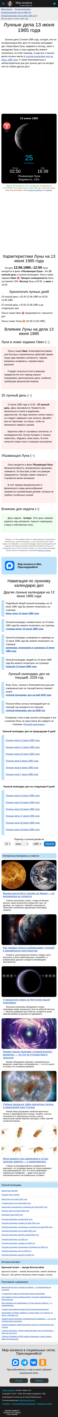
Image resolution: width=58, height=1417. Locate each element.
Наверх (39, 1380)
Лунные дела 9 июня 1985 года (22, 761)
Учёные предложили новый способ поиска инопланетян (25, 1309)
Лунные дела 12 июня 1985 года (23, 740)
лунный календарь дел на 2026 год (25, 710)
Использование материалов (24, 1404)
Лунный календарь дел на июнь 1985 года (19, 16)
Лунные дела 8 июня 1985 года (22, 767)
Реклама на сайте (44, 1404)
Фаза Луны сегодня (10, 1191)
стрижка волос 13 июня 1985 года (24, 629)
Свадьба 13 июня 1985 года (21, 666)
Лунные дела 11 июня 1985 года (23, 747)
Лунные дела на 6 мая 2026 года (15, 1211)
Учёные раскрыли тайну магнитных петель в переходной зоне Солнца (28, 1326)
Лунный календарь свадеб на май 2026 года (20, 1235)
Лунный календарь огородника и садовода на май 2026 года (27, 1227)
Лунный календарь (22, 9)
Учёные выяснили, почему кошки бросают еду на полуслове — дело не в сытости (28, 1331)
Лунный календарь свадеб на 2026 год (18, 1255)
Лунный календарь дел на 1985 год (16, 12)
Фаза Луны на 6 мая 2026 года (14, 1199)
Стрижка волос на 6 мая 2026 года (16, 1203)
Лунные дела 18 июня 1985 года (23, 823)
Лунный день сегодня (11, 1195)
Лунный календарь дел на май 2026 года (19, 1231)
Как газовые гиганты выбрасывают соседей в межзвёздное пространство (26, 1298)
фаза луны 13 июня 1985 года (22, 613)
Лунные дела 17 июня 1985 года (23, 816)
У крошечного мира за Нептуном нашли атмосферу (23, 1294)
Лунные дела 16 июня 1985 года (23, 809)
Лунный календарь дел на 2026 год (16, 1251)
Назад (18, 1380)
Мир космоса (6, 9)
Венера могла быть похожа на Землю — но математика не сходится (26, 1288)
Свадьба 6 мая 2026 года (12, 1215)
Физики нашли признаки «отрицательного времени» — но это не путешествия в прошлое (29, 1320)
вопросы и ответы (44, 550)
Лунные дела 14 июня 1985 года (23, 795)
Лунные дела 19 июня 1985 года (23, 829)
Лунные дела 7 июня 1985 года (22, 774)
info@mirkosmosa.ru (26, 1400)
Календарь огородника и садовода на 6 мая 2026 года (24, 1207)
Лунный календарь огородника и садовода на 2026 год (25, 1247)
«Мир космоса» (8, 1390)
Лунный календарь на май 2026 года (17, 1219)
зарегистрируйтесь (35, 190)
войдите (49, 190)
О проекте (6, 1404)
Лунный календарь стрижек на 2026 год (18, 1243)
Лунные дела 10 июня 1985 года (23, 754)
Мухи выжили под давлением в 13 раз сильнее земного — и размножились (27, 1304)
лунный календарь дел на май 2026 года (28, 695)
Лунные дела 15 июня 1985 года (23, 802)
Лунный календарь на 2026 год (15, 1239)
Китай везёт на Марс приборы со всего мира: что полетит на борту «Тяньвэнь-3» (27, 1314)
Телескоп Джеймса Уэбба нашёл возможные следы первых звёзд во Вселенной (27, 1337)
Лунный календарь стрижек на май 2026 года (21, 1223)
